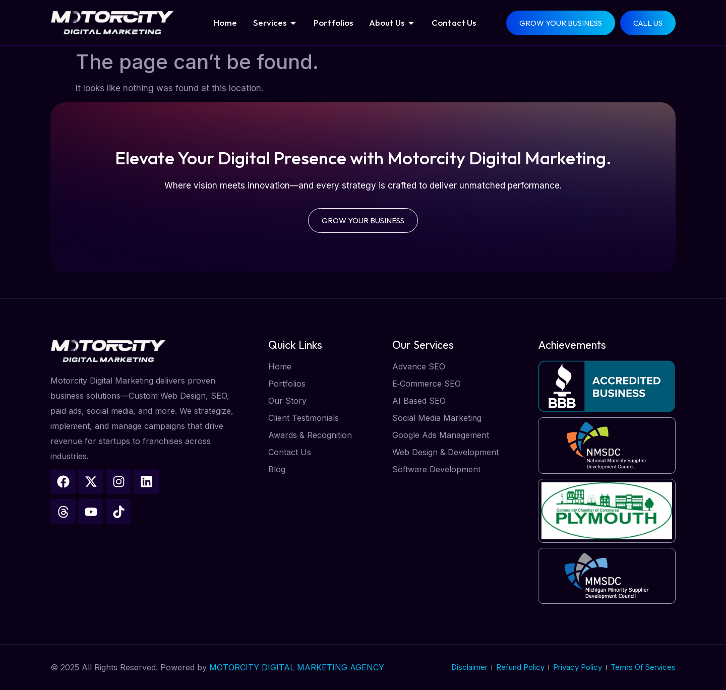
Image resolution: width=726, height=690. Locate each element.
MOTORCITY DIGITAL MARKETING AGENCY (296, 667)
